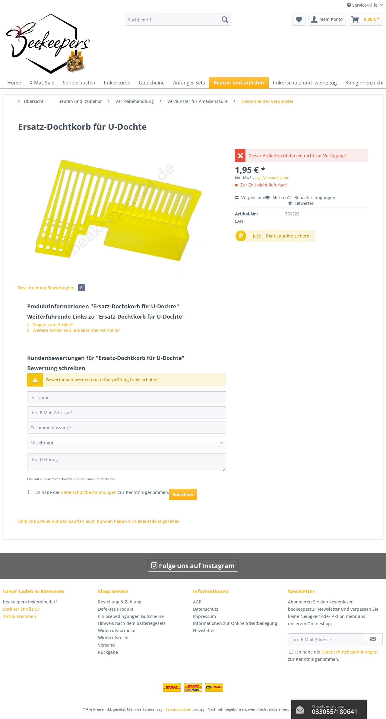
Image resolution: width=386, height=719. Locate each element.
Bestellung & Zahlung (119, 602)
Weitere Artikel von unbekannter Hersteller (73, 330)
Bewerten (301, 203)
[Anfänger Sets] (189, 82)
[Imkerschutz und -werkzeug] (305, 82)
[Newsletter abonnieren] (373, 639)
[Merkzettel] (299, 20)
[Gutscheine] (151, 82)
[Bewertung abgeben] (126, 443)
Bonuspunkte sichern (287, 236)
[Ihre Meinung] (126, 462)
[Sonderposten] (79, 82)
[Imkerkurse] (117, 82)
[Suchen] (225, 20)
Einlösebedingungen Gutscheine (131, 616)
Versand (106, 645)
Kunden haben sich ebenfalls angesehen (138, 521)
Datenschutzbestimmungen (89, 492)
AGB (197, 602)
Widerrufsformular (117, 630)
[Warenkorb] (366, 20)
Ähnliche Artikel (34, 521)
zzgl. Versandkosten (272, 177)
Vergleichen (250, 197)
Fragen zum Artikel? (50, 324)
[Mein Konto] (327, 20)
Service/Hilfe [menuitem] (363, 5)
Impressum (204, 616)
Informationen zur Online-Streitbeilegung (235, 623)
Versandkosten (178, 709)
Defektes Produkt (115, 609)
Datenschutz (205, 609)
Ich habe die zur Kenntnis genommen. (101, 492)
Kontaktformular (301, 708)
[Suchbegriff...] (178, 20)
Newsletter (204, 630)
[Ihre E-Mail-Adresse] (126, 412)
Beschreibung (32, 288)
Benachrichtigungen (311, 197)
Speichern (183, 494)
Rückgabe (108, 652)
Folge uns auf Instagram (193, 566)
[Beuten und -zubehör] (239, 82)
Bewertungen (66, 288)
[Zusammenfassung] (126, 428)
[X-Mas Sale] (42, 82)
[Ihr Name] (126, 397)
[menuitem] (178, 22)
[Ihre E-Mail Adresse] (326, 639)
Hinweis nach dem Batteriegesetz (132, 623)
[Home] (14, 82)
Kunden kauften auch (74, 521)
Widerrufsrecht (113, 638)
